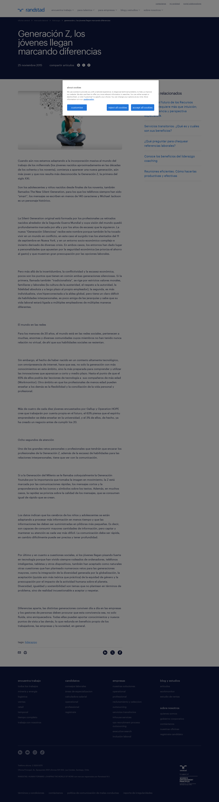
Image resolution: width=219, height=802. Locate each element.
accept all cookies (143, 107)
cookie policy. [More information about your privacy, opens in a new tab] (89, 99)
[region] (111, 98)
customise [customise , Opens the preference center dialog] (77, 107)
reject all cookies (117, 107)
